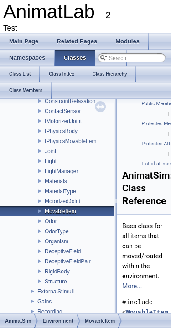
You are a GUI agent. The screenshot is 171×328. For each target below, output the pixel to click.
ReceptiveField (63, 251)
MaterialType (60, 191)
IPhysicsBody (61, 131)
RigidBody (57, 271)
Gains (44, 301)
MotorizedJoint (62, 201)
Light (51, 161)
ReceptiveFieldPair (68, 261)
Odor (51, 221)
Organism (56, 241)
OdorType (57, 231)
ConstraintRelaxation (70, 101)
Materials (56, 181)
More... (132, 286)
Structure (56, 281)
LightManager (61, 171)
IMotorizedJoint (63, 121)
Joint (50, 151)
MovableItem (60, 211)
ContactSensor (63, 111)
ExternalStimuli (55, 291)
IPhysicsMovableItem (70, 141)
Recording (49, 311)
